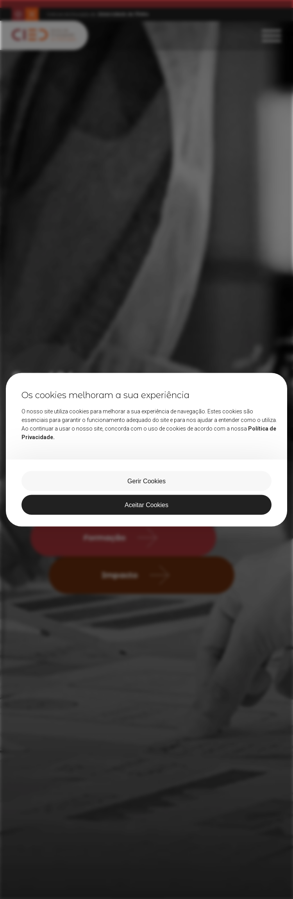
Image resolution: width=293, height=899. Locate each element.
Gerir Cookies (146, 480)
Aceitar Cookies (146, 504)
